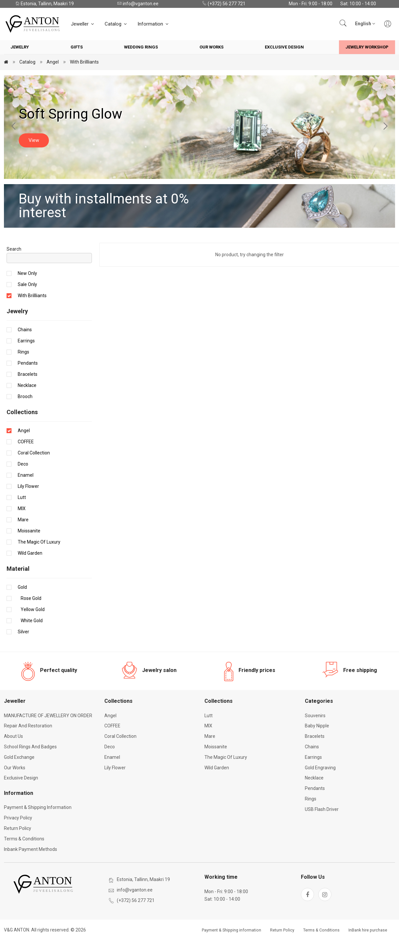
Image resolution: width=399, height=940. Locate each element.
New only (27, 273)
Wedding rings (141, 47)
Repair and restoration (28, 725)
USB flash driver (322, 809)
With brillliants (84, 62)
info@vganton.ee (137, 3)
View (34, 140)
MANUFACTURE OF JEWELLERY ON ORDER (48, 715)
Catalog (116, 24)
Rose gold (29, 598)
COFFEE (26, 441)
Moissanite (29, 530)
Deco (23, 464)
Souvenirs (315, 715)
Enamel (25, 475)
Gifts (77, 47)
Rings (23, 352)
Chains (25, 329)
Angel (53, 62)
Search (14, 249)
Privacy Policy (18, 817)
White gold (30, 620)
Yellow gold (31, 609)
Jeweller (83, 24)
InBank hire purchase (367, 930)
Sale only (27, 284)
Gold (22, 587)
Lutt (22, 497)
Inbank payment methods (30, 849)
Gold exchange (19, 757)
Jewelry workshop (367, 47)
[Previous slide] (14, 127)
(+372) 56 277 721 (223, 3)
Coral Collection (34, 453)
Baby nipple (317, 725)
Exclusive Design (284, 47)
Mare (23, 519)
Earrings (26, 340)
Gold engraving (320, 767)
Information (153, 24)
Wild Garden (30, 553)
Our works (211, 47)
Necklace (27, 385)
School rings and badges (30, 746)
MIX (22, 508)
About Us (13, 736)
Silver (23, 631)
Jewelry (19, 47)
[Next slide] (385, 127)
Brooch (25, 396)
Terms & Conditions (24, 838)
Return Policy (17, 828)
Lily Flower (28, 486)
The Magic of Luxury (39, 542)
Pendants (28, 363)
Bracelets (27, 374)
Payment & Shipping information (38, 807)
